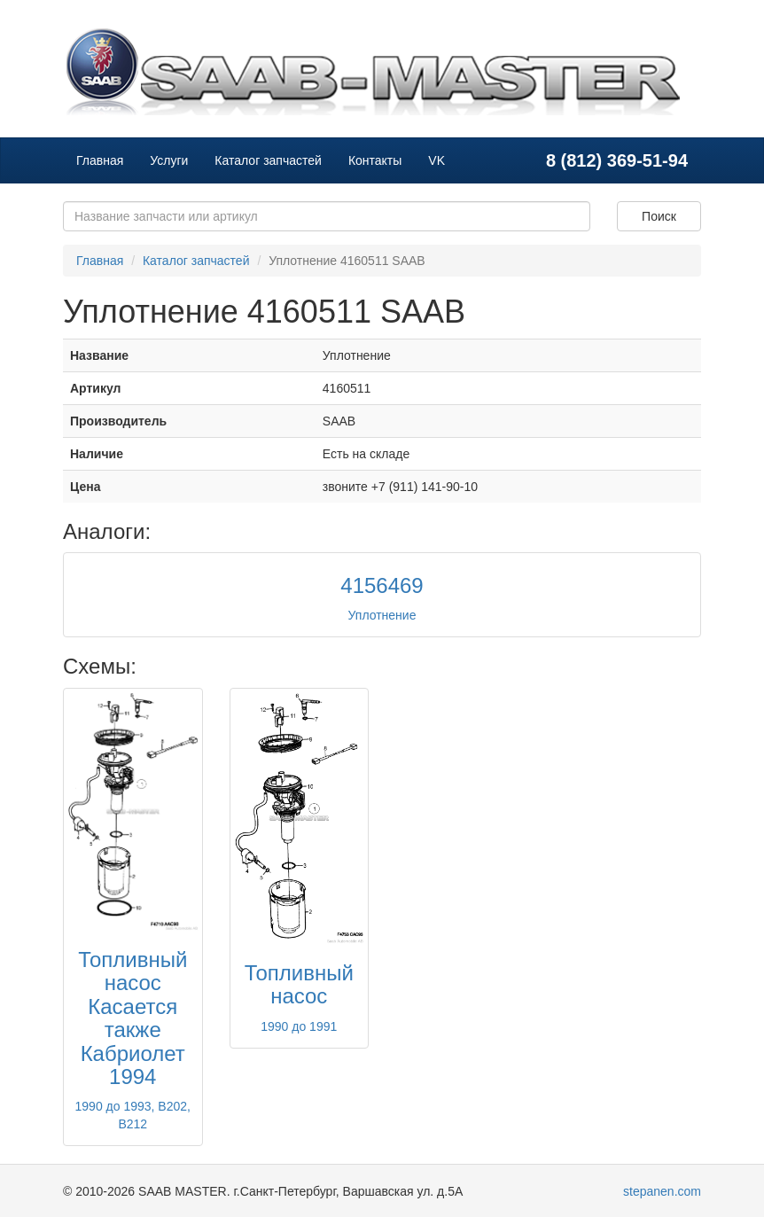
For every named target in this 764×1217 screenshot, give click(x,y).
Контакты (374, 160)
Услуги (169, 160)
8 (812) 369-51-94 (617, 160)
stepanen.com (662, 1191)
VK (436, 160)
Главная (99, 160)
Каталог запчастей (268, 160)
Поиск (659, 216)
